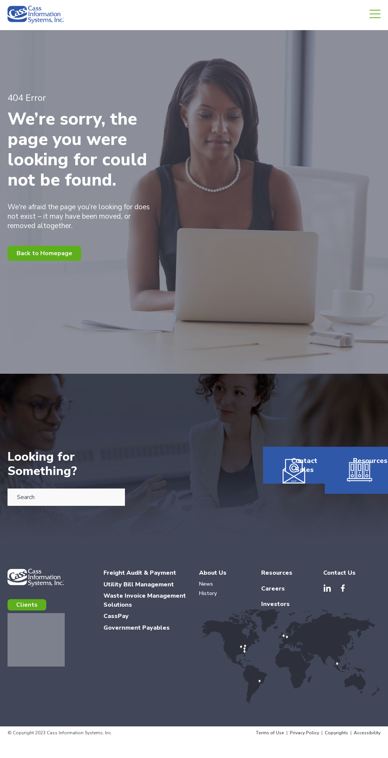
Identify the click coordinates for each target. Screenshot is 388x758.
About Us (213, 580)
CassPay (116, 623)
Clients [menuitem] (27, 612)
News (206, 591)
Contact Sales (291, 501)
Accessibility (367, 740)
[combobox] (66, 497)
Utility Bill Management (138, 592)
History (208, 600)
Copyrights (336, 740)
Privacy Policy (304, 740)
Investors (275, 611)
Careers (273, 596)
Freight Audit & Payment (139, 580)
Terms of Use (270, 740)
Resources (353, 496)
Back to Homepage (44, 253)
